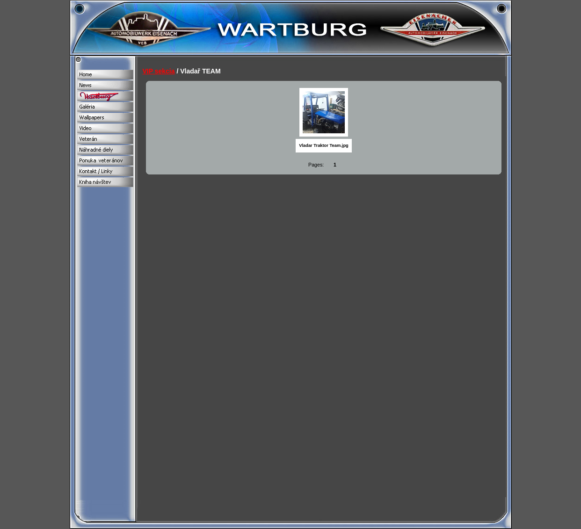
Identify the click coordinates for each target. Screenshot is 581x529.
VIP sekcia (159, 71)
